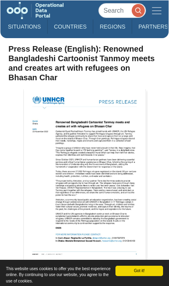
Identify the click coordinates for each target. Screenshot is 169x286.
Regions (112, 26)
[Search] (122, 10)
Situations (24, 26)
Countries (70, 26)
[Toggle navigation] (156, 10)
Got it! (139, 271)
